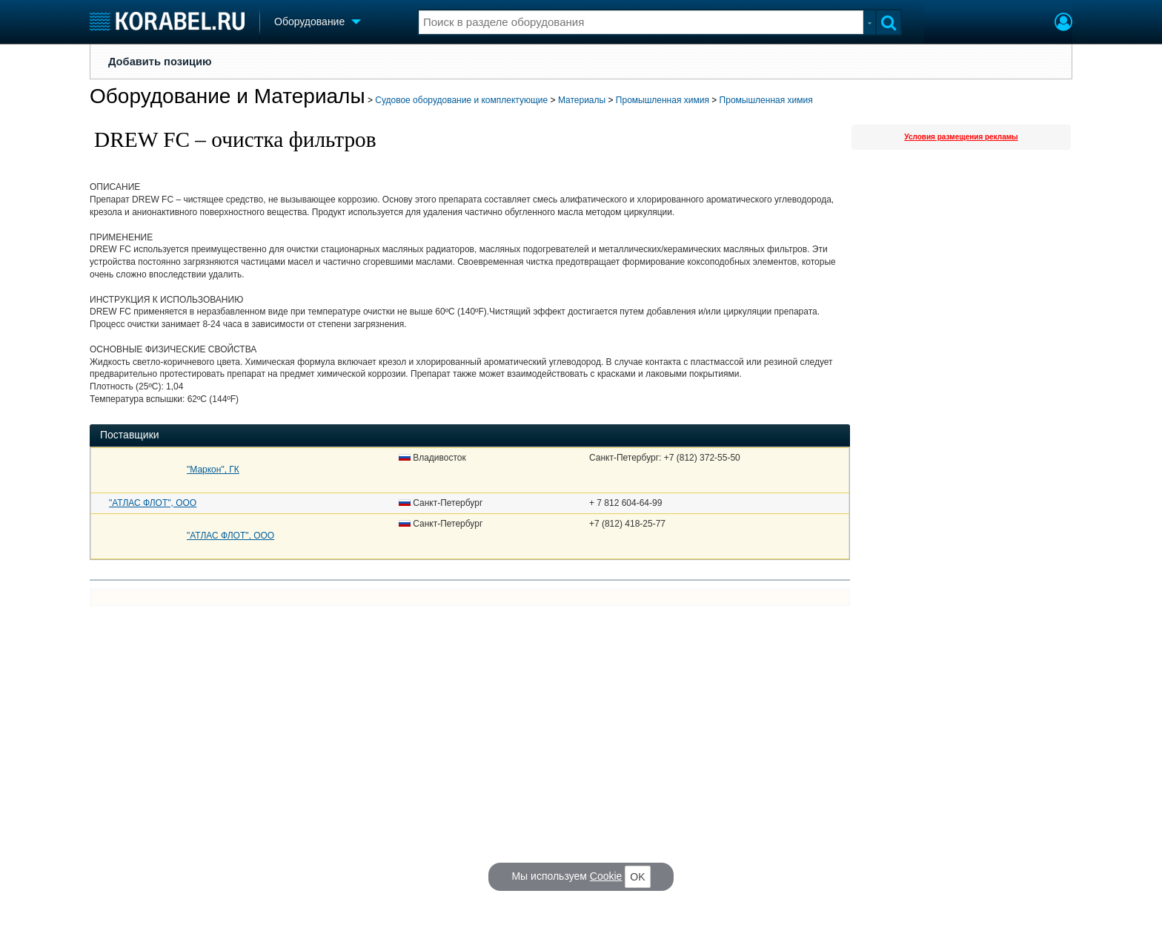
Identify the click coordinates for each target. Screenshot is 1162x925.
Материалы (581, 100)
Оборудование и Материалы (227, 96)
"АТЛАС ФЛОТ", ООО (152, 503)
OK (637, 877)
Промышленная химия (662, 100)
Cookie (606, 876)
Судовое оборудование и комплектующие (461, 100)
